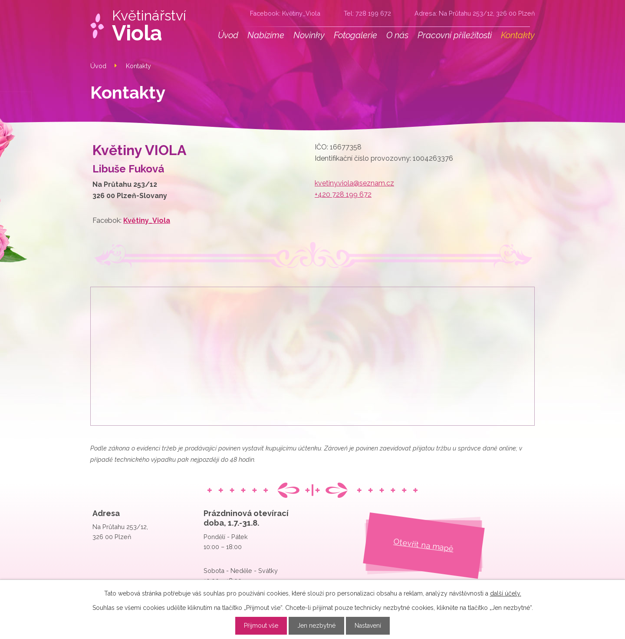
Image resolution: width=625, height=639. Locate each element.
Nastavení (368, 625)
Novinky (309, 35)
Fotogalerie (355, 35)
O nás (397, 35)
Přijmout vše (261, 625)
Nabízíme (265, 35)
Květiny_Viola (301, 13)
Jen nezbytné (316, 625)
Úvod (228, 35)
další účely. (505, 593)
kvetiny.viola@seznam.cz (354, 183)
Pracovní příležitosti (455, 35)
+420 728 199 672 (343, 194)
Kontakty (518, 35)
